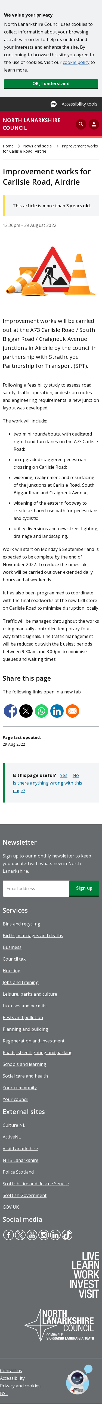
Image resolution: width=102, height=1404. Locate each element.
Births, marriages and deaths (33, 936)
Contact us (11, 1371)
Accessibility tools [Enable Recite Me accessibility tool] (79, 104)
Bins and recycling (21, 924)
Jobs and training (21, 982)
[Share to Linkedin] (57, 711)
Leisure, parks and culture (30, 994)
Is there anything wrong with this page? (47, 787)
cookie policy (76, 62)
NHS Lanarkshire (20, 1160)
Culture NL (14, 1125)
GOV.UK (11, 1207)
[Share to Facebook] (10, 711)
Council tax (14, 959)
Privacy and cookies (20, 1386)
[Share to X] (26, 711)
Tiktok (66, 1235)
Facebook (8, 1235)
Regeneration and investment (33, 1041)
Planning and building (25, 1029)
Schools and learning (24, 1064)
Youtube (31, 1235)
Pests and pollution (23, 1017)
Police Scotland (18, 1172)
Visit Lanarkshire (20, 1149)
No (76, 775)
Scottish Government (25, 1195)
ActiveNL (12, 1137)
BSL (4, 1393)
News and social (37, 146)
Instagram (43, 1235)
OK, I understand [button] (51, 84)
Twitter (20, 1235)
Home (8, 146)
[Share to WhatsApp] (41, 711)
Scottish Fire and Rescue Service (36, 1184)
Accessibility (12, 1378)
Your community (20, 1088)
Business (12, 947)
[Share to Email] (72, 711)
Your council (15, 1099)
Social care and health (25, 1076)
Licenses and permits (25, 1006)
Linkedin (55, 1235)
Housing (11, 971)
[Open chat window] (79, 1379)
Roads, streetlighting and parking (38, 1053)
